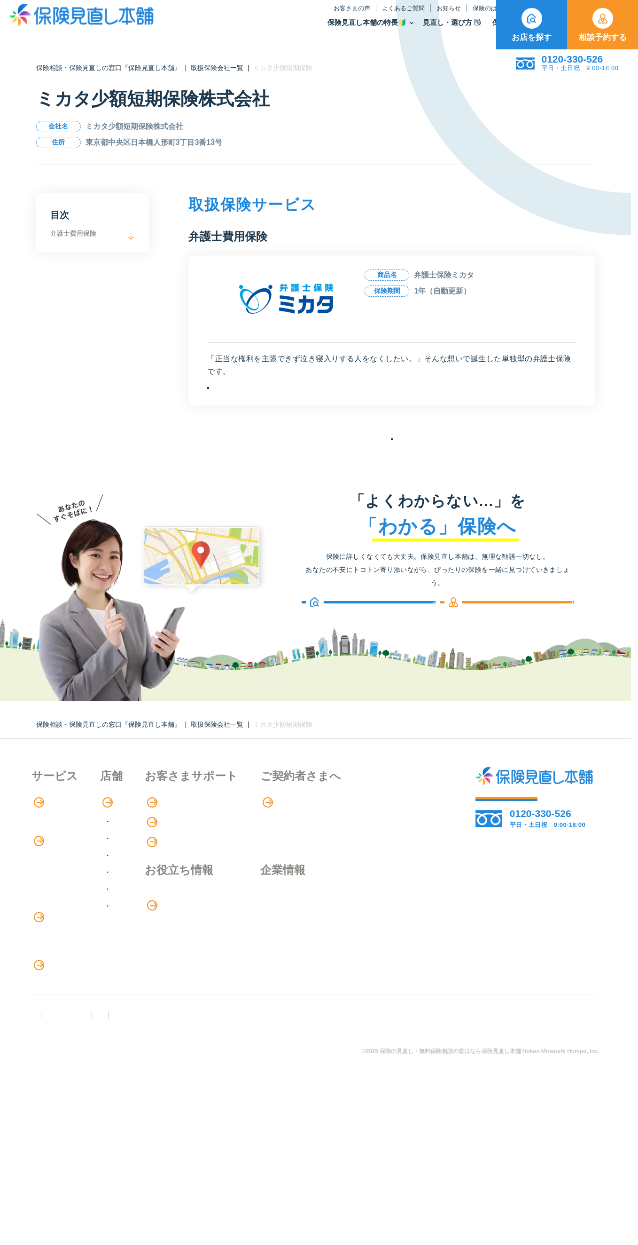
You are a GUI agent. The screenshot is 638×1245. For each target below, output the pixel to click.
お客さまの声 (251, 16)
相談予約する (603, 25)
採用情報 (380, 959)
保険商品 (410, 30)
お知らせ (348, 16)
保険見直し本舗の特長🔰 (266, 30)
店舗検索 (162, 846)
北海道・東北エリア (186, 866)
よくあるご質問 (302, 16)
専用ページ (385, 846)
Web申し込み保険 (61, 943)
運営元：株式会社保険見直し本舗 (91, 1185)
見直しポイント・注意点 (72, 1059)
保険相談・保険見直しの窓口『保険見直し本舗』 (108, 67)
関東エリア (171, 883)
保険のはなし (395, 16)
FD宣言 (47, 1168)
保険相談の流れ (57, 866)
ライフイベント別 (61, 1079)
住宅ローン (50, 982)
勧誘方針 (98, 1168)
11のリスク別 (54, 1098)
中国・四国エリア (183, 933)
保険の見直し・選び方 (75, 1040)
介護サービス (58, 1001)
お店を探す (532, 25)
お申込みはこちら (293, 399)
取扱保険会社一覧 (217, 67)
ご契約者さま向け (458, 16)
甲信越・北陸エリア (186, 900)
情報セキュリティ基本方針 (429, 1168)
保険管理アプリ (57, 963)
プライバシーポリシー (323, 1168)
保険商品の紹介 (64, 905)
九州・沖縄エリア (183, 950)
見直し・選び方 (352, 30)
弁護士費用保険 (73, 233)
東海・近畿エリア (183, 916)
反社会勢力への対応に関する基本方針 (199, 1168)
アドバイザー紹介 (61, 885)
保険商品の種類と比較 (69, 924)
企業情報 (380, 940)
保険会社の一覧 (391, 472)
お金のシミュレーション (290, 959)
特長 (45, 846)
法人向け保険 (54, 1020)
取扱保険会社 (466, 30)
